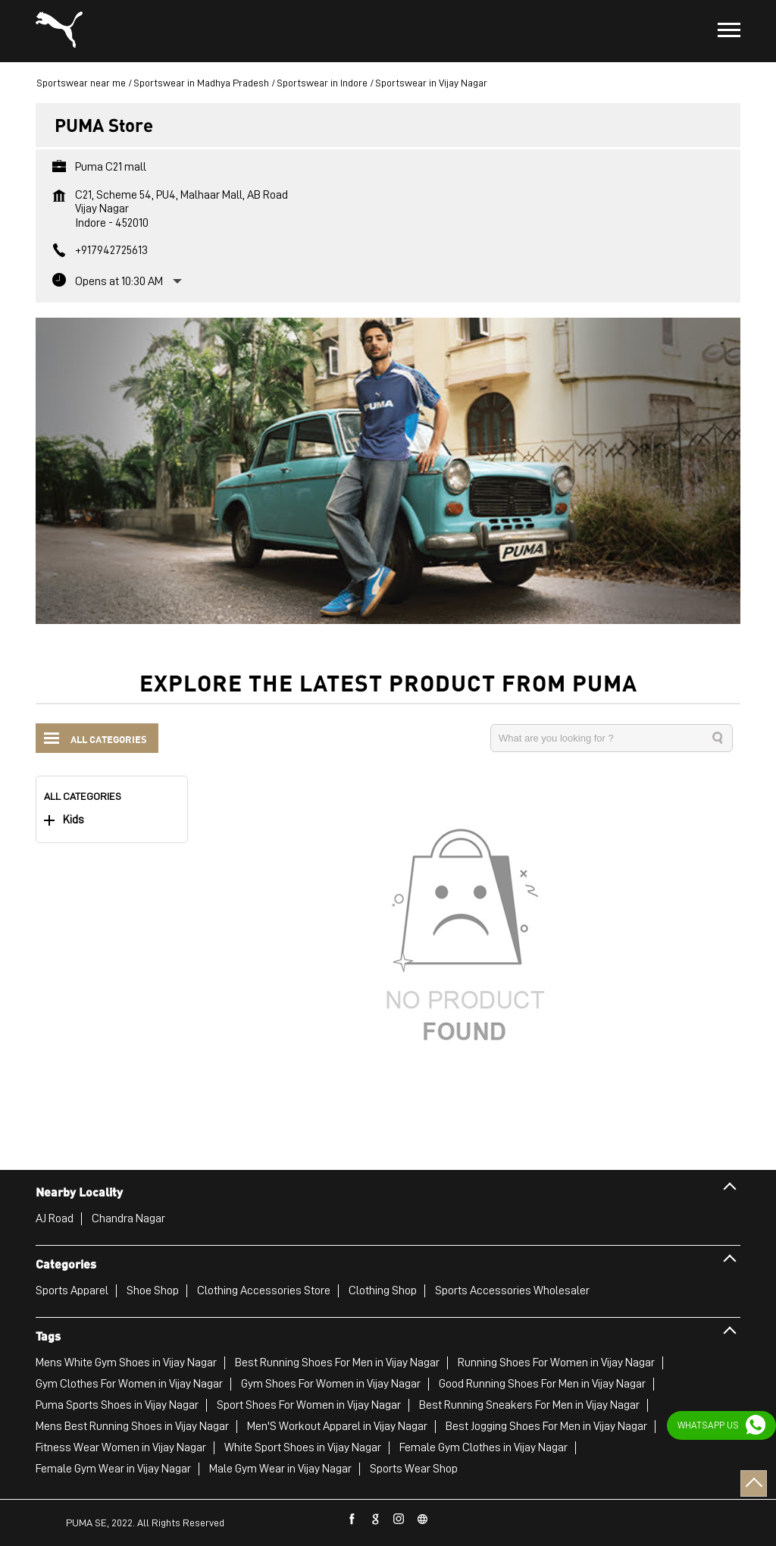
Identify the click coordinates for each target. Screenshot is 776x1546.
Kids (73, 820)
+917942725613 (111, 250)
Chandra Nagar (128, 1218)
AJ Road (55, 1218)
